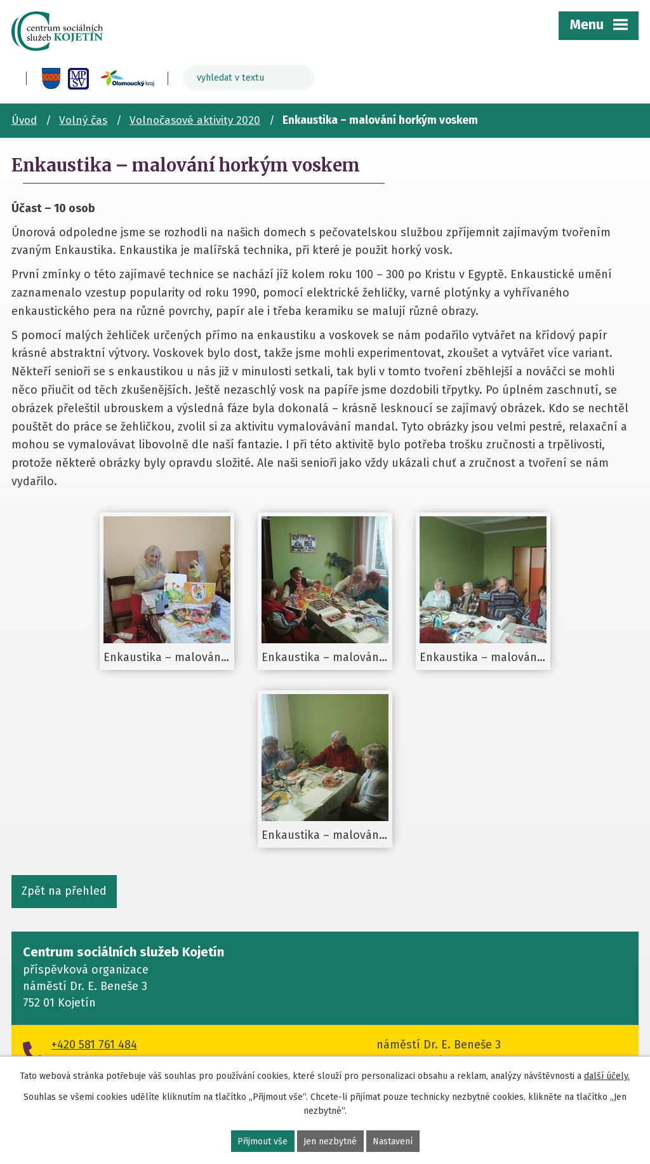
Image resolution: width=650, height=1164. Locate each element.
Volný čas (83, 120)
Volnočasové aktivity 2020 (194, 120)
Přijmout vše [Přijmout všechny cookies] (262, 1141)
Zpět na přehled (64, 891)
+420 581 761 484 (94, 1045)
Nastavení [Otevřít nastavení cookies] (393, 1141)
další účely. (607, 1076)
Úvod (24, 120)
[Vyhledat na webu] (248, 77)
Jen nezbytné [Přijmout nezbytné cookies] (330, 1141)
